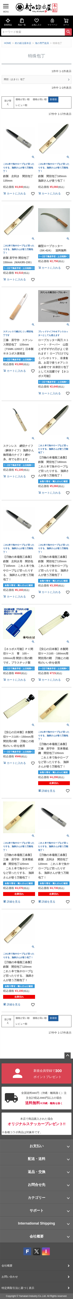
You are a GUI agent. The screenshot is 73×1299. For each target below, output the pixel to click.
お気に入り (36, 22)
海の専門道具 (42, 43)
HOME (7, 43)
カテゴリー (36, 1198)
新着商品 (8, 22)
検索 (68, 31)
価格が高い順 (40, 99)
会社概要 (37, 1236)
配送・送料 (36, 1159)
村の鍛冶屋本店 (23, 43)
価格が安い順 (23, 99)
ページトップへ (67, 1055)
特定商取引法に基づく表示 (18, 1287)
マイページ (52, 22)
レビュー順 (21, 105)
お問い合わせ (10, 1276)
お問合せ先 (36, 1185)
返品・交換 (36, 1172)
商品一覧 (22, 22)
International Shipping (36, 1223)
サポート (37, 1210)
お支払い (37, 1146)
